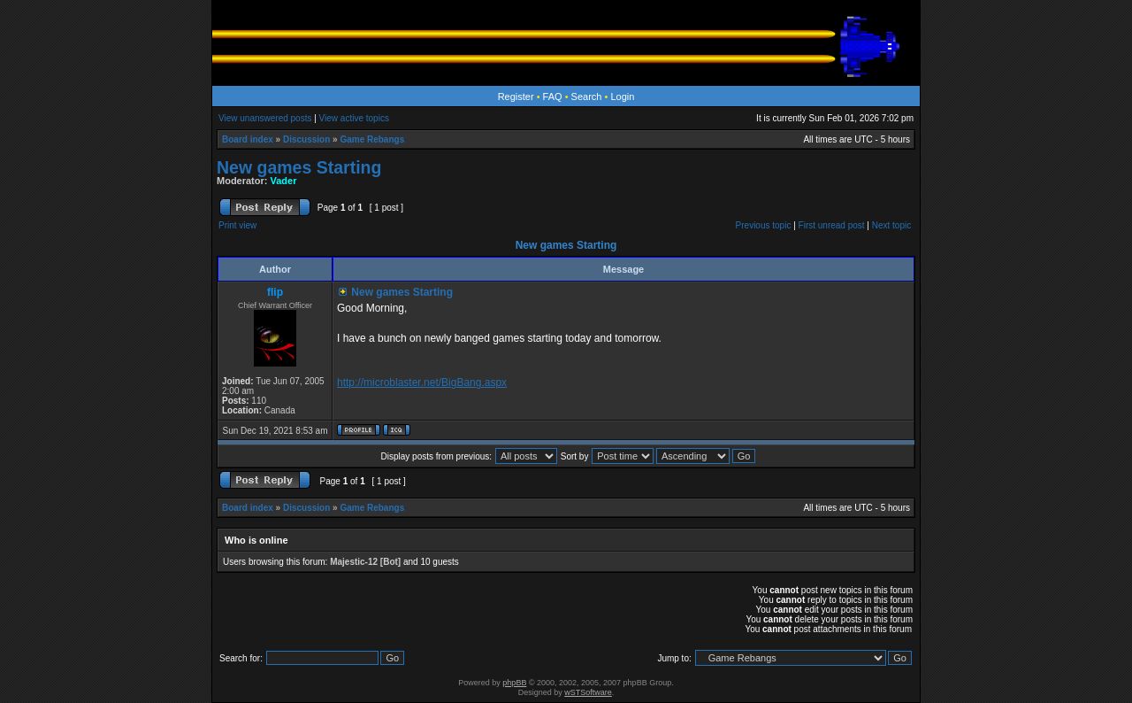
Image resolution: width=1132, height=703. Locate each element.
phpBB (514, 682)
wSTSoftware (588, 692)
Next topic (891, 225)
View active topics (354, 118)
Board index (247, 139)
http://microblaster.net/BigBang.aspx (422, 382)
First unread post (832, 225)
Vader (284, 180)
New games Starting (299, 167)
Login (622, 96)
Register (516, 96)
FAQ (552, 96)
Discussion (306, 139)
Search (586, 96)
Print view (237, 225)
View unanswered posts (264, 118)
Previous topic (764, 225)
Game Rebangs (372, 139)
